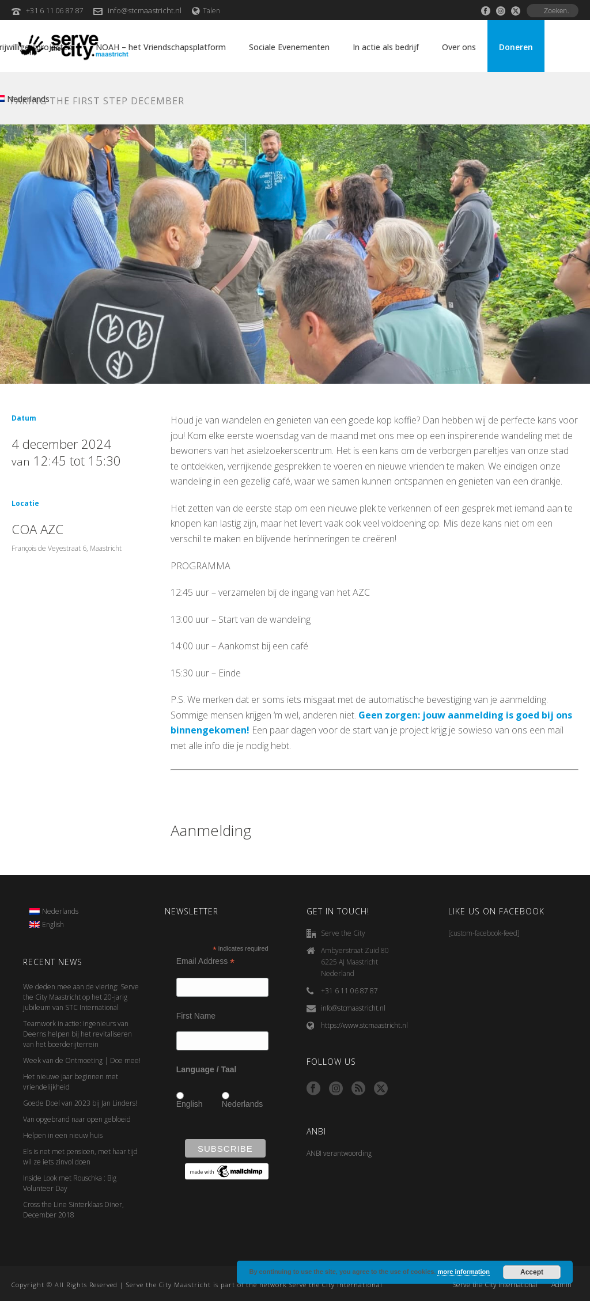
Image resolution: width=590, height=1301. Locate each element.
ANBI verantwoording (339, 1153)
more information (463, 1271)
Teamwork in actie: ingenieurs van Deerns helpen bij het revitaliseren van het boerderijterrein (77, 1034)
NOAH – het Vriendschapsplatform (161, 46)
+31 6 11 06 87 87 (54, 10)
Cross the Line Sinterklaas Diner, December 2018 (73, 1210)
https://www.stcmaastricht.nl (364, 1025)
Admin (561, 1284)
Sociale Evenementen (289, 46)
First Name (195, 1015)
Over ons (459, 46)
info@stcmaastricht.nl (144, 10)
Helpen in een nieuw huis (63, 1135)
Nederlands (242, 1104)
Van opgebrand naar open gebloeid (77, 1119)
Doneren (516, 46)
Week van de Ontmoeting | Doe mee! (82, 1060)
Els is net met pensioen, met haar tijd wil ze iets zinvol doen (80, 1157)
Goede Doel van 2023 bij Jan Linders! (80, 1103)
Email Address (205, 961)
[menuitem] (54, 911)
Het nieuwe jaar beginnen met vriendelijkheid (70, 1082)
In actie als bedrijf (386, 46)
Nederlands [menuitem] (60, 911)
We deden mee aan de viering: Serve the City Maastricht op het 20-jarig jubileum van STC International (81, 997)
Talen (206, 11)
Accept (531, 1272)
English (189, 1104)
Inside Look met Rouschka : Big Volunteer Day (69, 1183)
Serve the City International (495, 1284)
